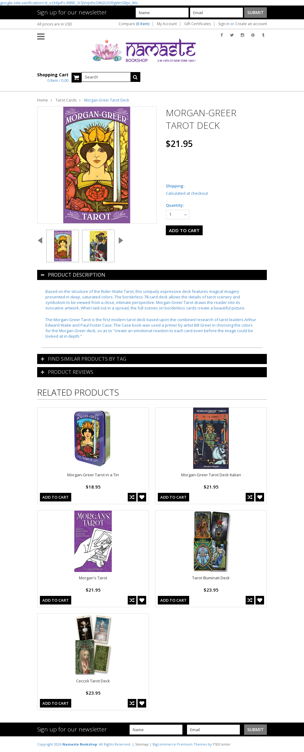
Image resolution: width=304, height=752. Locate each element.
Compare (134, 24)
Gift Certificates (197, 24)
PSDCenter (222, 744)
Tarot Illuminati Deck (211, 578)
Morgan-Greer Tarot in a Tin (93, 475)
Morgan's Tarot (93, 578)
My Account (167, 24)
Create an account (251, 24)
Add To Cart (55, 497)
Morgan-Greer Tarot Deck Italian (211, 475)
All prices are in (54, 24)
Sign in (223, 24)
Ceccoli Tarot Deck (93, 681)
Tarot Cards (66, 100)
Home (42, 100)
